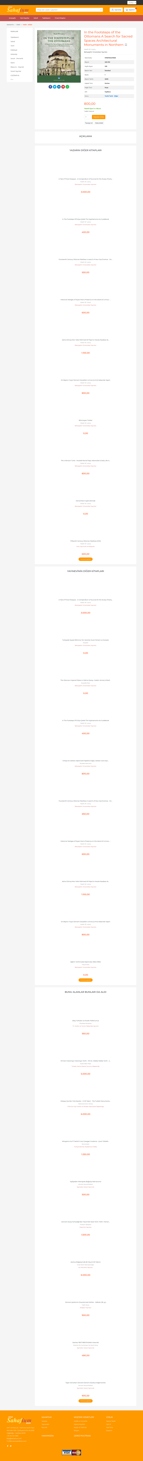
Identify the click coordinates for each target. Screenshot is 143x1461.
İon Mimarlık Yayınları (85, 1267)
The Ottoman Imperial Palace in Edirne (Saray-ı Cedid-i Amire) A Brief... (86, 680)
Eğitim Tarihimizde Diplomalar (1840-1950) (85, 962)
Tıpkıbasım (15, 37)
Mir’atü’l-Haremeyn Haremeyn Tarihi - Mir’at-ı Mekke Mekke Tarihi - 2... (86, 1061)
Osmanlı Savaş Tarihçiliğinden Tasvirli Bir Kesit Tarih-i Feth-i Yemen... (85, 1222)
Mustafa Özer (85, 683)
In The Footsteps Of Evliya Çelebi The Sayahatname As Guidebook (85, 219)
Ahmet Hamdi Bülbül (85, 1184)
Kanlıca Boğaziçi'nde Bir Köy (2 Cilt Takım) (86, 1262)
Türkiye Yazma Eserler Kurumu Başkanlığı (85, 1066)
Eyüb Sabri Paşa (85, 1063)
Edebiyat (14, 50)
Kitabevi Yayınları (85, 1307)
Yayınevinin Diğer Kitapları (85, 571)
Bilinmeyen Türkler (85, 420)
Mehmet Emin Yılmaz (85, 1104)
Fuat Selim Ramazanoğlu (85, 1265)
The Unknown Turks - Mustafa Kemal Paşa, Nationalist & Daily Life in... (85, 460)
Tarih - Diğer (113, 96)
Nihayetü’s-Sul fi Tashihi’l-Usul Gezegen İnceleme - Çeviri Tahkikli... (85, 1141)
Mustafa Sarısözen (86, 1023)
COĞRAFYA (15, 75)
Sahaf (13, 41)
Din (12, 80)
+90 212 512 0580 (13, 1436)
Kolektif (85, 643)
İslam (13, 63)
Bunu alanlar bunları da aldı (85, 992)
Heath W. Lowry (85, 181)
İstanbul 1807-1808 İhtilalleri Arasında (85, 1342)
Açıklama (85, 136)
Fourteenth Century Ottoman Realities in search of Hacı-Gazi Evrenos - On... (85, 259)
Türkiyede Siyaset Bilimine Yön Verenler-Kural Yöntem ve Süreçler (85, 640)
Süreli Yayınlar (16, 71)
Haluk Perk (85, 964)
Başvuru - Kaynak (17, 67)
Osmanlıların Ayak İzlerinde (85, 501)
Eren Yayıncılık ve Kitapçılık (86, 546)
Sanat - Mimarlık (17, 58)
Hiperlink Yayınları (86, 1227)
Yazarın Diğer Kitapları (86, 150)
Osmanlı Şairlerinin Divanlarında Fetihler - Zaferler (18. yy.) (85, 1302)
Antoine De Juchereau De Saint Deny (85, 1345)
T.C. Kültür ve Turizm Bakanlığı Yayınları (86, 1026)
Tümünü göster (85, 559)
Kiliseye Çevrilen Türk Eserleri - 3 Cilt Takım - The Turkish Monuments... (86, 1101)
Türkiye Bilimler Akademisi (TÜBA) (85, 1147)
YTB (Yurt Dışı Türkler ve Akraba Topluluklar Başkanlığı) (85, 1106)
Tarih (12, 46)
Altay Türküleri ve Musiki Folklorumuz (85, 1020)
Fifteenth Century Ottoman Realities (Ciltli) (85, 541)
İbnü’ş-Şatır (85, 1144)
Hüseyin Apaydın (85, 1224)
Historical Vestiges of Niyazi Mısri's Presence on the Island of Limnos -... (86, 299)
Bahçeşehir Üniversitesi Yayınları (85, 184)
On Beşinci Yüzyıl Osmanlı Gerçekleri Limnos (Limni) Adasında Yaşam (85, 380)
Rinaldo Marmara (85, 763)
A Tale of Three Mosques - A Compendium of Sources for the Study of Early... (86, 179)
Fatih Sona (85, 1305)
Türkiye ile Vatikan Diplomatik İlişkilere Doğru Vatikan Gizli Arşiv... (85, 761)
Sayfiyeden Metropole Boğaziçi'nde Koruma (85, 1181)
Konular (14, 31)
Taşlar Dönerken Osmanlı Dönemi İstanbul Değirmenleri (85, 1383)
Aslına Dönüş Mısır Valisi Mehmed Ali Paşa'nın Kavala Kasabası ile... (85, 340)
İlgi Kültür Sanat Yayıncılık (85, 1187)
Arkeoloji (14, 54)
